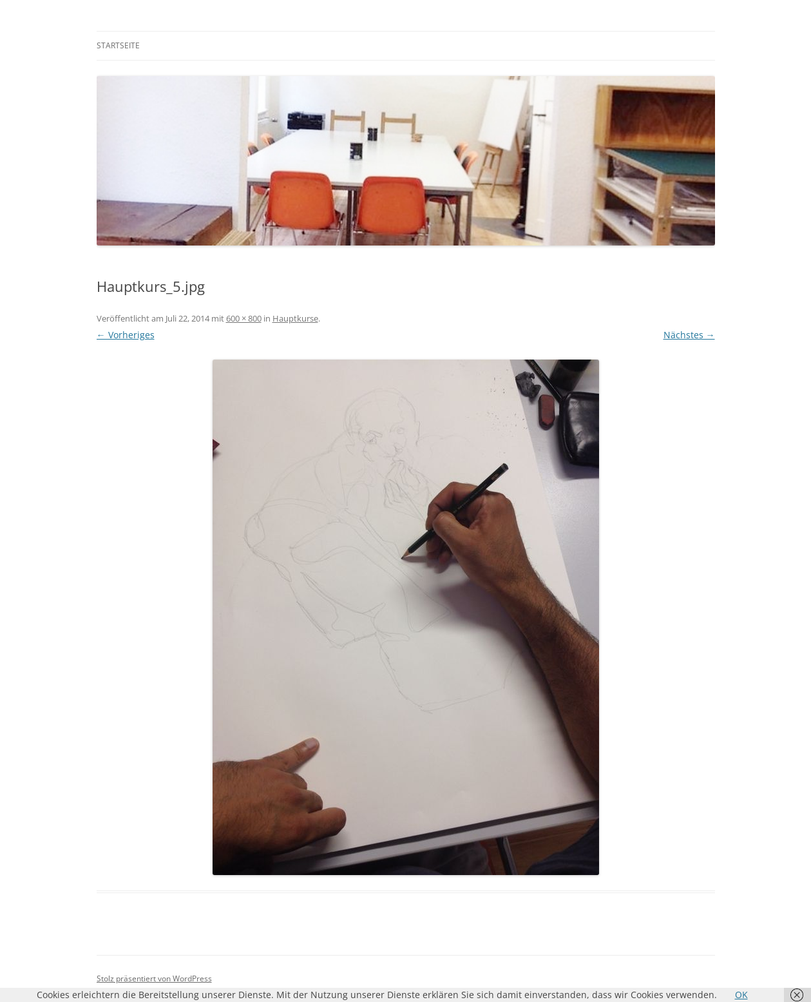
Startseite (118, 45)
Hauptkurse (295, 318)
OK (741, 994)
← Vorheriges (126, 335)
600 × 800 (244, 318)
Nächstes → (689, 335)
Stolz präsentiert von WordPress (154, 978)
